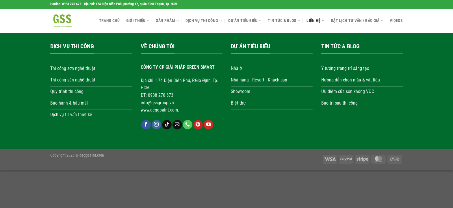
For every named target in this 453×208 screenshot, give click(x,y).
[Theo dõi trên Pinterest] (198, 125)
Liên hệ (315, 20)
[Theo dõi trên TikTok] (166, 125)
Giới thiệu (137, 20)
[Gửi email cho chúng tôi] (177, 125)
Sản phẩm (167, 20)
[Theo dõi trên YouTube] (208, 125)
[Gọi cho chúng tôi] (187, 125)
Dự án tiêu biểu (244, 20)
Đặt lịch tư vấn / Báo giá (357, 20)
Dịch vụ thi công (203, 20)
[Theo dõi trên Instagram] (156, 125)
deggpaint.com (91, 155)
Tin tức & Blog (284, 20)
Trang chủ (109, 20)
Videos (396, 20)
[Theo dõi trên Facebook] (146, 125)
